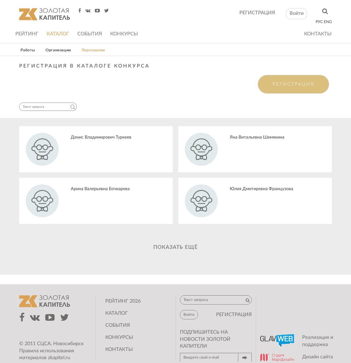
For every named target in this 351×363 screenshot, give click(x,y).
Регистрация (294, 84)
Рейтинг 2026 (123, 301)
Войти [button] (297, 13)
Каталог (58, 34)
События (89, 34)
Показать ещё (175, 247)
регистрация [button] (234, 314)
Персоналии (93, 50)
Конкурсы (124, 34)
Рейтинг (26, 34)
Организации (58, 50)
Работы (28, 50)
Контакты (318, 34)
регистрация (257, 12)
